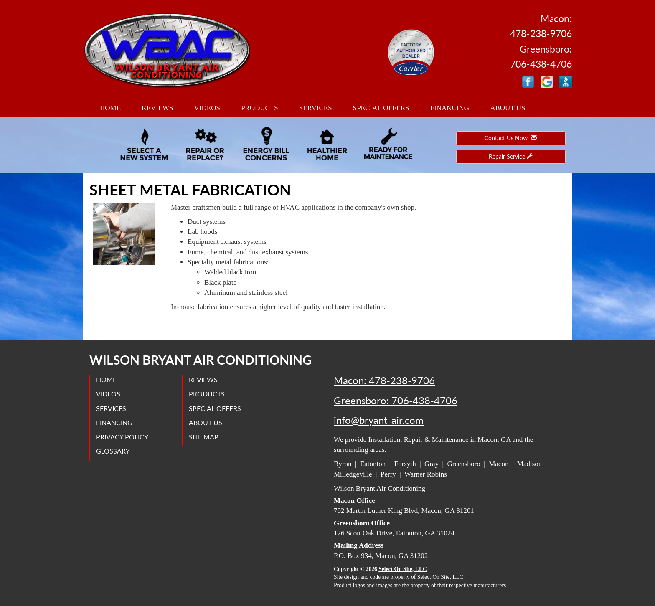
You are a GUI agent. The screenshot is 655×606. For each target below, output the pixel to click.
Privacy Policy (122, 437)
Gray (431, 464)
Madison (529, 464)
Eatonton (373, 464)
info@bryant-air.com (379, 420)
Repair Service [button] (511, 156)
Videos (207, 108)
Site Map (203, 437)
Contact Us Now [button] (511, 138)
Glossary (113, 451)
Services (315, 108)
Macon (498, 464)
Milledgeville (353, 474)
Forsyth (405, 464)
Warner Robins (425, 474)
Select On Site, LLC (402, 569)
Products (259, 108)
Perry (388, 474)
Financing (450, 108)
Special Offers (381, 108)
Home (110, 108)
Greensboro (463, 464)
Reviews (157, 108)
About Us (507, 108)
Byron (343, 464)
